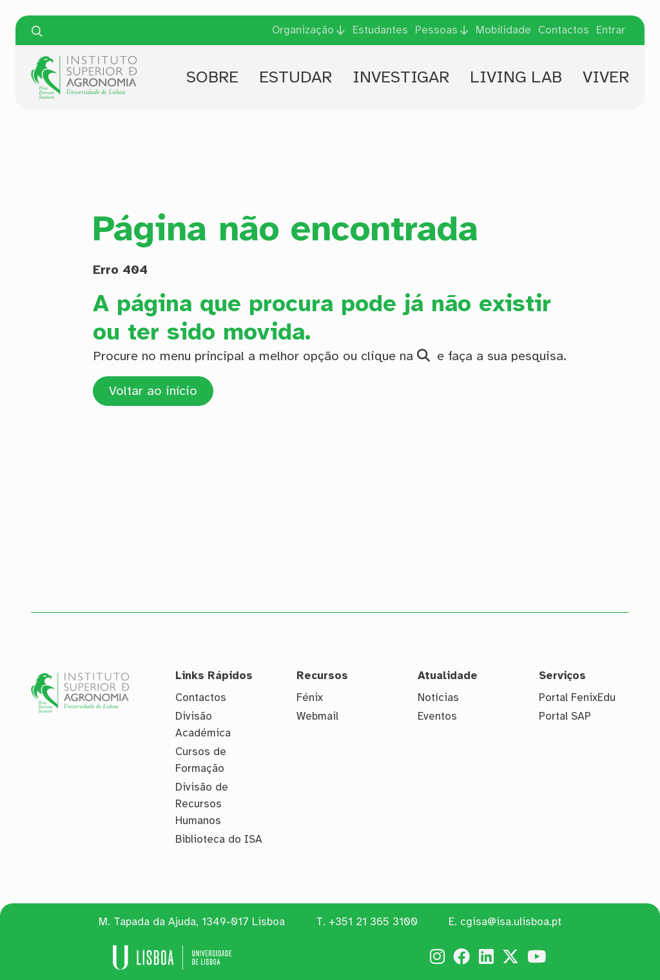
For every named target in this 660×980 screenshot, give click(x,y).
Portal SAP (565, 716)
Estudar (295, 77)
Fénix (309, 697)
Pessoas (436, 29)
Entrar (610, 30)
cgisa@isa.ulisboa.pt (510, 921)
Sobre (212, 77)
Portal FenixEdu (577, 697)
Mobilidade (503, 30)
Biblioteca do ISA (218, 839)
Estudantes (380, 30)
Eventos (437, 716)
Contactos (563, 30)
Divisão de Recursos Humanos (201, 803)
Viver (606, 77)
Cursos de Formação (200, 760)
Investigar (401, 77)
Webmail (317, 716)
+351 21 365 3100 (373, 921)
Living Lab (516, 77)
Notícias (438, 697)
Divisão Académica (203, 724)
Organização (303, 29)
